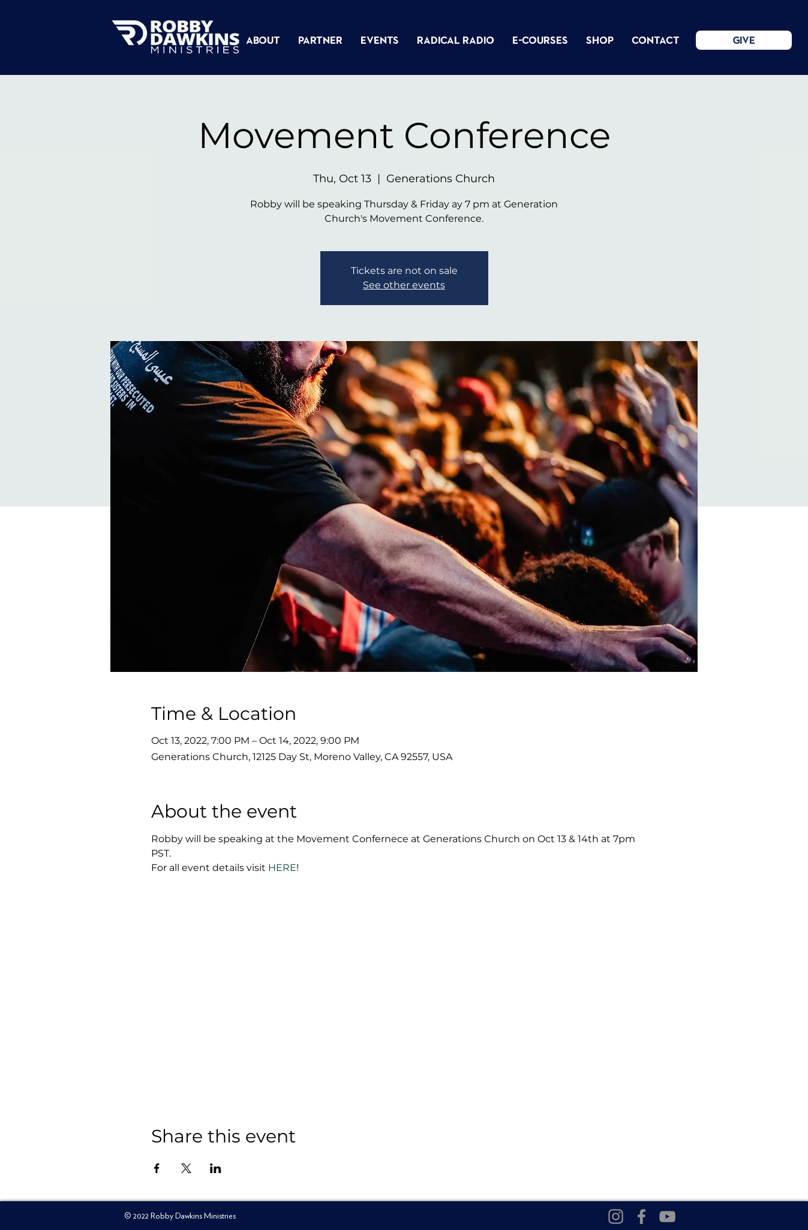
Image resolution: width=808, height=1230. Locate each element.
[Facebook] (641, 1216)
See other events (404, 285)
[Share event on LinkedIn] (215, 1168)
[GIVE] (744, 40)
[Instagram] (616, 1216)
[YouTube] (667, 1216)
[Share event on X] (186, 1168)
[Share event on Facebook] (157, 1168)
